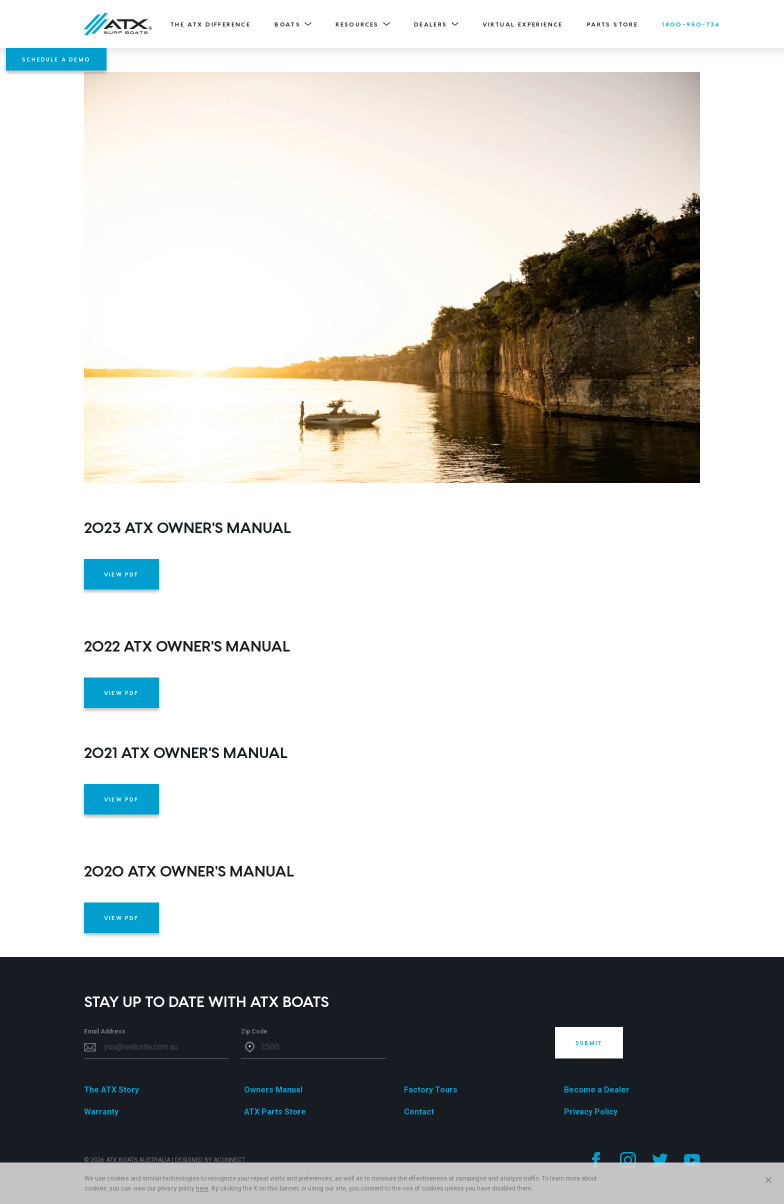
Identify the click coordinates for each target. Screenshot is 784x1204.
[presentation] (474, 1046)
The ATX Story (111, 1089)
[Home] (118, 24)
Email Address (105, 1031)
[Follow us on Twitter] (660, 1160)
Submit (589, 1043)
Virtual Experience (522, 24)
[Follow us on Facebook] (596, 1160)
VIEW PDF (121, 574)
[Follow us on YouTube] (692, 1160)
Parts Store (612, 24)
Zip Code (254, 1031)
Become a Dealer (597, 1089)
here (202, 1188)
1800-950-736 (691, 24)
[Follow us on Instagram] (628, 1160)
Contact (419, 1111)
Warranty (101, 1111)
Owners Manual (273, 1089)
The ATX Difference (210, 24)
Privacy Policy (591, 1111)
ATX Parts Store (275, 1111)
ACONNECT (229, 1160)
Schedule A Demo (56, 59)
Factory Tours (431, 1089)
